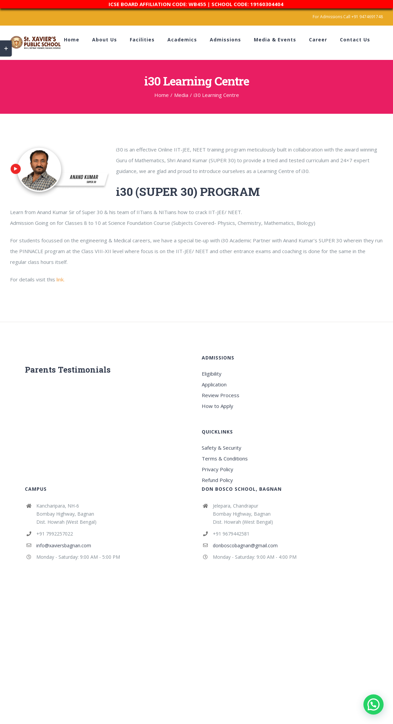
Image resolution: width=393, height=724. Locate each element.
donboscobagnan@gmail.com (245, 545)
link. (60, 279)
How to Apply (217, 406)
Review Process (220, 395)
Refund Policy (217, 480)
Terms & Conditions (225, 458)
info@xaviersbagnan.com (63, 545)
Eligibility (212, 373)
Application (214, 384)
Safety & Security (221, 447)
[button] (373, 704)
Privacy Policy (217, 469)
